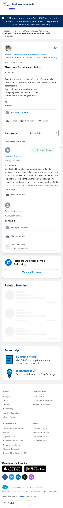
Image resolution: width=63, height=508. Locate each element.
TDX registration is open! (20, 18)
